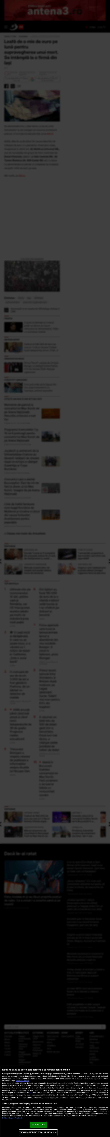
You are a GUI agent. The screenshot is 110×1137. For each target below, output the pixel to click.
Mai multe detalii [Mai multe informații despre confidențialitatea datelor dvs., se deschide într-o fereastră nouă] (22, 1081)
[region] (55, 1101)
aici (31, 1092)
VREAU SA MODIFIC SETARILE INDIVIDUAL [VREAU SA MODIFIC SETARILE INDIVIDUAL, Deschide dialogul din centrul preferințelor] (38, 1132)
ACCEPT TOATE (38, 1125)
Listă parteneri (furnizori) (12, 1118)
